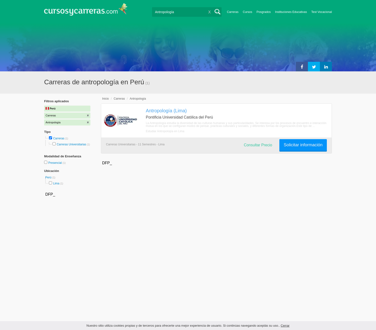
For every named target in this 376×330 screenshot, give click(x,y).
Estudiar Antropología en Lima (165, 131)
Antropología (138, 98)
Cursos (247, 12)
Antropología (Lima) (166, 110)
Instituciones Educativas (291, 12)
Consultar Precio (258, 145)
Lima (56, 183)
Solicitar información (303, 144)
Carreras (232, 12)
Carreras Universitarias (71, 144)
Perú (48, 177)
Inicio (105, 98)
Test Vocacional (321, 12)
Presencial (55, 163)
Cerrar (285, 325)
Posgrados (264, 12)
